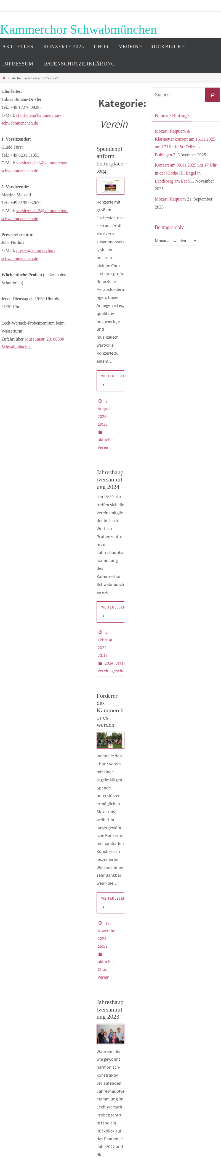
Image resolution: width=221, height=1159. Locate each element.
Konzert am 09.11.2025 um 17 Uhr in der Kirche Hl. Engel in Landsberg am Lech (186, 173)
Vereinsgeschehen (115, 670)
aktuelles (106, 439)
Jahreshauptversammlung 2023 (110, 1009)
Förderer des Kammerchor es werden (110, 710)
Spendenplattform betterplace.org (110, 159)
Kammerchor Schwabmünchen (78, 29)
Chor (102, 969)
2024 (109, 663)
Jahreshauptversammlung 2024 (110, 479)
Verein (104, 447)
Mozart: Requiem (170, 199)
